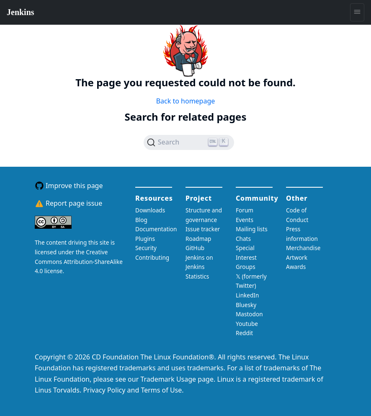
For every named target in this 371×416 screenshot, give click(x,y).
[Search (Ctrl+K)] (189, 142)
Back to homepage (185, 101)
